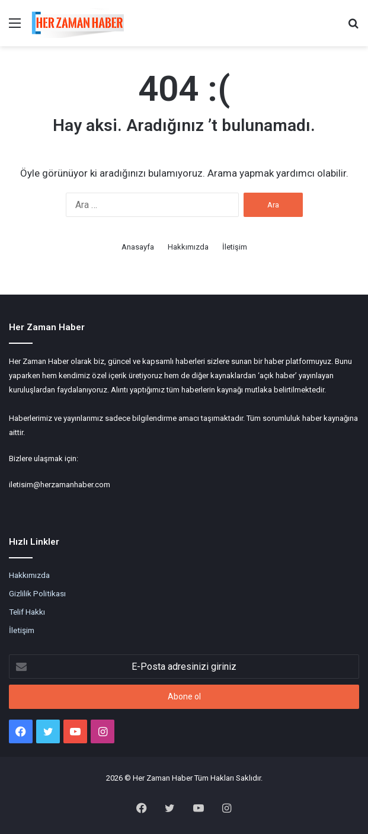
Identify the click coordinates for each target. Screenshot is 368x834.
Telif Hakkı (27, 611)
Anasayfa (137, 246)
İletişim (234, 246)
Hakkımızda (188, 246)
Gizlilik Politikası (37, 593)
